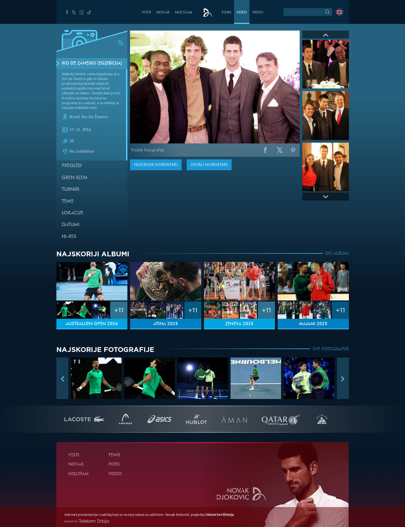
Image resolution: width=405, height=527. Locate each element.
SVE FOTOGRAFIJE (331, 349)
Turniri (70, 189)
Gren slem (74, 177)
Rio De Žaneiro (95, 117)
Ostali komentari (209, 164)
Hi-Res (69, 236)
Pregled (72, 165)
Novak (163, 13)
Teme (68, 201)
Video (257, 13)
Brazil (74, 117)
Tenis (226, 13)
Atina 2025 (165, 324)
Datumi (71, 224)
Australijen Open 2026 (92, 324)
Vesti (146, 13)
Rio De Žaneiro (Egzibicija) (92, 63)
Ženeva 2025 (239, 324)
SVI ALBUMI (337, 254)
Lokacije (72, 213)
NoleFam (183, 13)
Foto (242, 13)
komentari (156, 164)
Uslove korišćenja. (219, 514)
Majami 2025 (313, 324)
